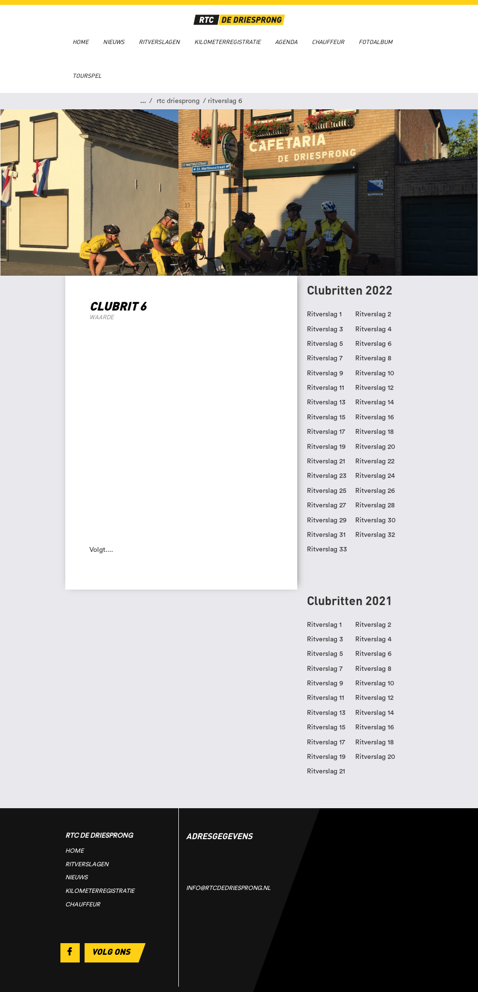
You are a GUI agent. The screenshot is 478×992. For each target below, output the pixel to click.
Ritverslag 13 (326, 402)
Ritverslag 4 (373, 329)
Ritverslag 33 (327, 549)
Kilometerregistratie (227, 42)
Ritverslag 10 (374, 373)
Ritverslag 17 (326, 432)
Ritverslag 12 (374, 388)
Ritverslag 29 (327, 520)
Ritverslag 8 (373, 358)
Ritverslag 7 (325, 358)
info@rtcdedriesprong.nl (228, 888)
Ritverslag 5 (325, 344)
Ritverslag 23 (327, 476)
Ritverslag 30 (375, 520)
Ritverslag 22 (374, 461)
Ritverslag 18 (374, 432)
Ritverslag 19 (326, 447)
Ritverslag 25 (327, 491)
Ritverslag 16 (374, 417)
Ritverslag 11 (325, 388)
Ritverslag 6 (373, 344)
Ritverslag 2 (373, 314)
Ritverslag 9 (325, 373)
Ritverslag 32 (375, 535)
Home (80, 42)
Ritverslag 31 (326, 535)
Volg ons (111, 951)
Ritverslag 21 (326, 461)
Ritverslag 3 (325, 329)
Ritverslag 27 (326, 505)
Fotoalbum (375, 42)
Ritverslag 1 (324, 314)
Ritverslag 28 (375, 505)
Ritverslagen (159, 42)
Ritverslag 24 (375, 476)
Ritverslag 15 (326, 417)
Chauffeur (328, 42)
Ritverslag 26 (375, 491)
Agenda (286, 42)
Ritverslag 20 (375, 447)
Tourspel (86, 76)
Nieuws (113, 42)
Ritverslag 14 (374, 402)
